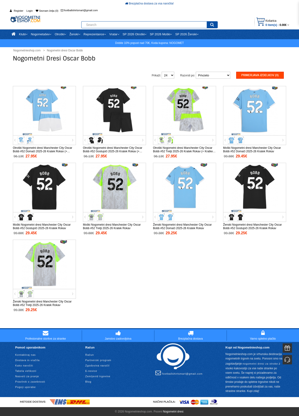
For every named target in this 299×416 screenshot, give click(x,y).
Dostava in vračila (27, 359)
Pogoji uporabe (25, 386)
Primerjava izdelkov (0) (260, 75)
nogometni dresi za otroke (260, 363)
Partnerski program (98, 359)
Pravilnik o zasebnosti (30, 381)
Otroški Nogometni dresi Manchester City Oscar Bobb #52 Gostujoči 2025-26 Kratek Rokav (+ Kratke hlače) (112, 151)
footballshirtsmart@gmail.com (79, 10)
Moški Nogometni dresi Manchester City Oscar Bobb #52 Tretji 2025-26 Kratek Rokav (112, 226)
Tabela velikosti (25, 370)
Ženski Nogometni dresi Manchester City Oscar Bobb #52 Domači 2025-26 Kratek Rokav (182, 226)
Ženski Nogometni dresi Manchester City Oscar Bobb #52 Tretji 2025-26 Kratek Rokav (42, 303)
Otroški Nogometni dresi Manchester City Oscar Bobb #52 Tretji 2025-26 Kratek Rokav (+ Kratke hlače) (183, 151)
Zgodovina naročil (97, 365)
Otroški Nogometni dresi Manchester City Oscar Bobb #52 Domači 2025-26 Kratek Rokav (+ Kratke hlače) (42, 151)
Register (18, 10)
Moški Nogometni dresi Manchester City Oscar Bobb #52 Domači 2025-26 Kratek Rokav (252, 149)
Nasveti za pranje (27, 375)
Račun (89, 354)
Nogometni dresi (173, 411)
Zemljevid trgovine (97, 375)
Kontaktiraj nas (25, 354)
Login (29, 10)
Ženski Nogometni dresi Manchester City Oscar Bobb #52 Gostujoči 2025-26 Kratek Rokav (252, 226)
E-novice (91, 370)
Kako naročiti (24, 365)
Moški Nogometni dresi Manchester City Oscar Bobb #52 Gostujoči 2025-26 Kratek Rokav (42, 226)
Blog (88, 381)
